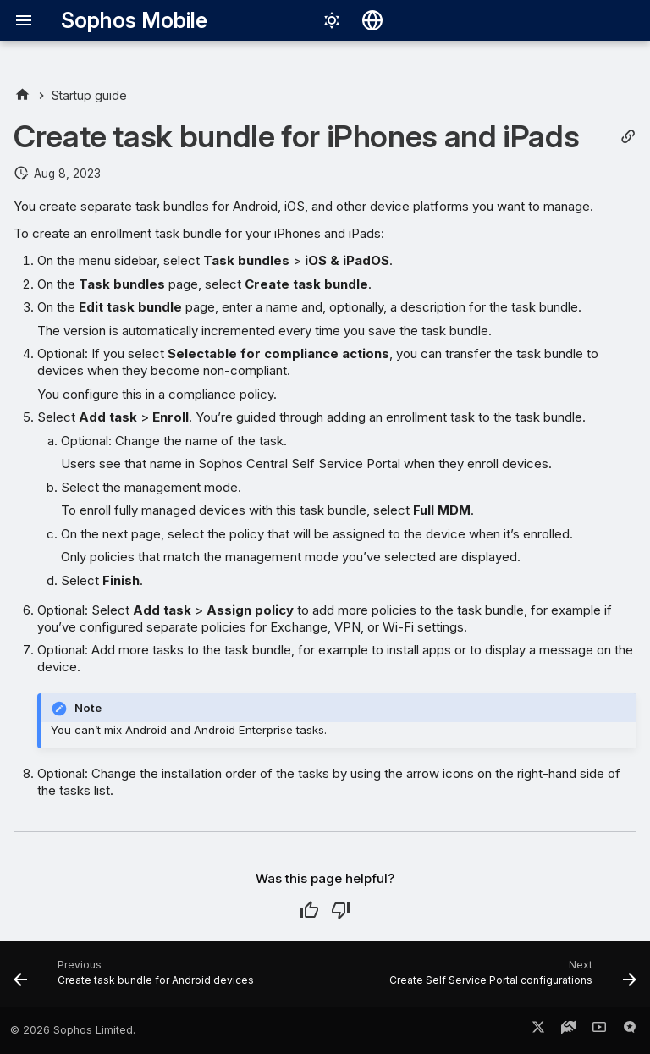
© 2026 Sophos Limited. (72, 1030)
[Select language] (372, 20)
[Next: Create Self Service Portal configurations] (511, 978)
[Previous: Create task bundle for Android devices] (136, 978)
